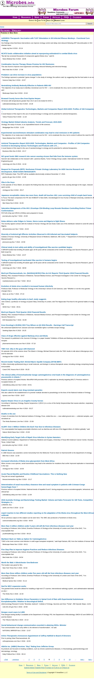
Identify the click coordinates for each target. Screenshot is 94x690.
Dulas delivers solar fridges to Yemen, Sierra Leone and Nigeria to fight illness (33, 221)
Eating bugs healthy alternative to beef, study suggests (23, 299)
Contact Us (33, 20)
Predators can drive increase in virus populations (21, 75)
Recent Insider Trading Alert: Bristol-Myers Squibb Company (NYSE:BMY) (31, 362)
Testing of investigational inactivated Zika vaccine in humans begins (29, 260)
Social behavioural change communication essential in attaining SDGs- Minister (33, 625)
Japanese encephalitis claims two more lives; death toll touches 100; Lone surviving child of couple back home (46, 195)
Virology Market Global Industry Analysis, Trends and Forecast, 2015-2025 (31, 122)
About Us (50, 20)
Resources (26, 17)
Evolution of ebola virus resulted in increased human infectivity (27, 286)
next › (82, 659)
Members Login (59, 20)
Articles (56, 17)
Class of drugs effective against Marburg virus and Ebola (24, 336)
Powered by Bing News (9, 33)
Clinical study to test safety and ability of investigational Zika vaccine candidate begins (36, 247)
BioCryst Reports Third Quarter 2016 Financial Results (23, 312)
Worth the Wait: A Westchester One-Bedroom (19, 562)
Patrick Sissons (7, 450)
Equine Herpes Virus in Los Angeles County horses (22, 401)
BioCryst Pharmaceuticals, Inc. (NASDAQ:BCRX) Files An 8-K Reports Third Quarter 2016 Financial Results (44, 273)
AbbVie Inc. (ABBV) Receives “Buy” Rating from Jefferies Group (27, 646)
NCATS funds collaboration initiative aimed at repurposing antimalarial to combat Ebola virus (39, 53)
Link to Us (58, 668)
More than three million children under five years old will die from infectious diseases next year (40, 573)
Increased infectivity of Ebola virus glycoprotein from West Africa (27, 461)
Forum (46, 17)
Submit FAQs (40, 668)
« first (6, 659)
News (37, 17)
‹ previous (15, 659)
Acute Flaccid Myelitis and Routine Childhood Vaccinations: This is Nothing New (34, 474)
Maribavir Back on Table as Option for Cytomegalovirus (23, 539)
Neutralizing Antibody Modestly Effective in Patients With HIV (26, 85)
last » (90, 659)
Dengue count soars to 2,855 (13, 612)
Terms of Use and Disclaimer (36, 672)
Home (15, 17)
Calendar (77, 17)
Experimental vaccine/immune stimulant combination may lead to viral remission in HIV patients (40, 133)
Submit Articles (29, 668)
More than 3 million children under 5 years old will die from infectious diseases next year (37, 526)
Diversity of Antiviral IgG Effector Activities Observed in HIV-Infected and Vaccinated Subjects (39, 234)
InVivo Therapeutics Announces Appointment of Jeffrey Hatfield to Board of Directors (36, 636)
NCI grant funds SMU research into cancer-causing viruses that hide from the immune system (39, 156)
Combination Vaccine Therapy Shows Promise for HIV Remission (27, 64)
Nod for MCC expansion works (13, 586)
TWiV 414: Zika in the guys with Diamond (18, 349)
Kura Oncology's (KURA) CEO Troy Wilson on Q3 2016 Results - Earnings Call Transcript (37, 325)
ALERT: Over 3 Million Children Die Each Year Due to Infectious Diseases (31, 427)
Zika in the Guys (8, 182)
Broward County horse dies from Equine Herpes (21, 98)
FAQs (66, 17)
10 (69, 659)
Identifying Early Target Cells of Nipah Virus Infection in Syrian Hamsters (31, 437)
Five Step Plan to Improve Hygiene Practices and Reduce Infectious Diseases (32, 550)
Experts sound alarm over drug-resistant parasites (21, 390)
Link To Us (41, 20)
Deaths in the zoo (8, 414)
